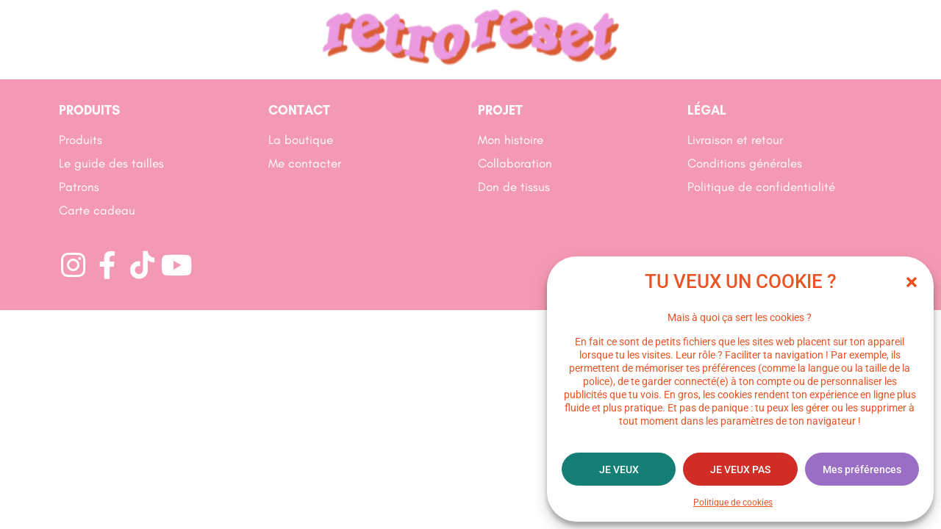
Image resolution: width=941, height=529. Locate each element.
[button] (911, 282)
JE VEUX (619, 469)
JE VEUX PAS (740, 469)
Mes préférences (862, 469)
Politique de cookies (733, 502)
